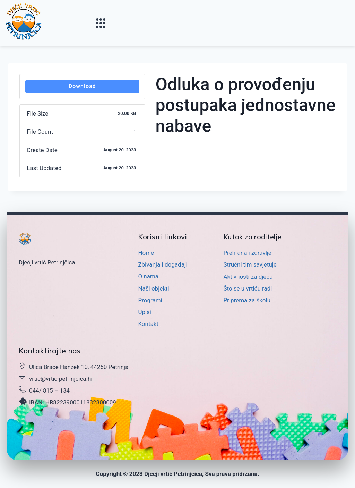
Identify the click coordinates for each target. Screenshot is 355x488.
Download (82, 86)
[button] (101, 23)
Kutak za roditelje (254, 236)
